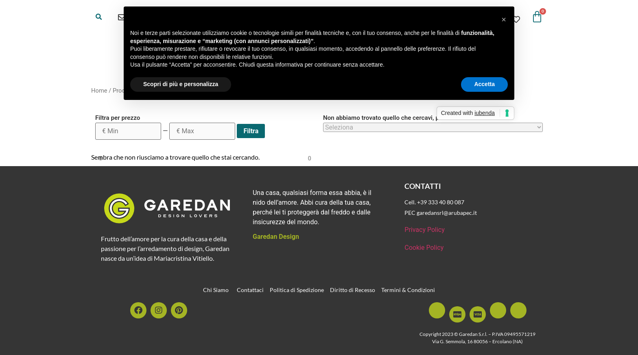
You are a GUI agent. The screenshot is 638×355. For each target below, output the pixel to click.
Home (99, 90)
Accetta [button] (484, 84)
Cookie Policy (424, 247)
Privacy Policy (424, 230)
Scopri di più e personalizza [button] (180, 84)
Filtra (250, 131)
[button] (99, 17)
